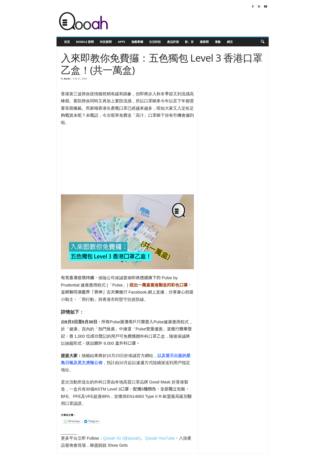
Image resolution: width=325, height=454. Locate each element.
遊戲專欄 (137, 42)
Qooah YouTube (160, 438)
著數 (218, 42)
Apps (121, 42)
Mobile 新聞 (85, 42)
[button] (262, 41)
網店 (230, 42)
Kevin (67, 78)
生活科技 (155, 42)
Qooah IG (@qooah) (122, 438)
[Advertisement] (127, 160)
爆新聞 (204, 42)
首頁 (67, 42)
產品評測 (173, 42)
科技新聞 (106, 42)
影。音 (189, 42)
